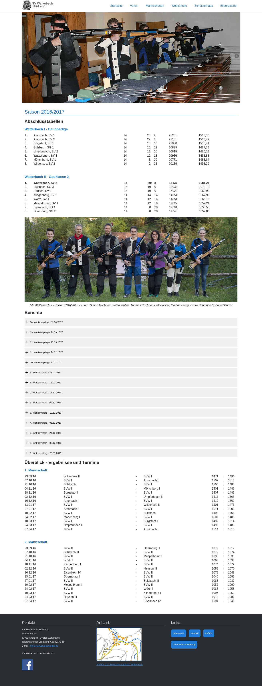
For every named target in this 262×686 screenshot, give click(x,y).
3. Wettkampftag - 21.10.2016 (45, 433)
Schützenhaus (203, 5)
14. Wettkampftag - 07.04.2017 (46, 322)
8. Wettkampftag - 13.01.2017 (45, 382)
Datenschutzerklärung (184, 644)
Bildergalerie (228, 5)
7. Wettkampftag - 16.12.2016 (45, 392)
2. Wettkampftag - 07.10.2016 (45, 443)
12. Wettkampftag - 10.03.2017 (46, 342)
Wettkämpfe (179, 5)
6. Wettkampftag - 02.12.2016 (45, 402)
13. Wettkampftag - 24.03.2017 (46, 332)
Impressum (178, 633)
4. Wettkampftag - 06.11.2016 (45, 422)
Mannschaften (155, 5)
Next (236, 56)
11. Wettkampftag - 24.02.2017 (46, 352)
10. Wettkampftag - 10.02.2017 (46, 362)
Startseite (116, 5)
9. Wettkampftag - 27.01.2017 (45, 372)
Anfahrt (209, 633)
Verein (134, 5)
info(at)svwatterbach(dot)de (44, 645)
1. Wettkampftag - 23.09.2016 (45, 453)
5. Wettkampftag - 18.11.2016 (45, 412)
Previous (25, 56)
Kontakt (195, 633)
